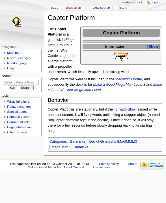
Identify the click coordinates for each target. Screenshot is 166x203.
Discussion (73, 7)
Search (7, 76)
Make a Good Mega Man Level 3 (119, 85)
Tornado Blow (124, 109)
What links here (18, 101)
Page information (19, 127)
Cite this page (17, 132)
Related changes (19, 106)
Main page (14, 52)
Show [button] (153, 46)
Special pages (17, 111)
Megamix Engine (128, 79)
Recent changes (19, 58)
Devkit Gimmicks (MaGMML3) (113, 142)
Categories (58, 142)
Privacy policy (109, 164)
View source (101, 7)
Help (10, 68)
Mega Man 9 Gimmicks (69, 147)
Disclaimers (101, 167)
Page (54, 7)
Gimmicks (77, 142)
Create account (131, 2)
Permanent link (18, 122)
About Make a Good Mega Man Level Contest (82, 165)
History (122, 7)
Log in (155, 2)
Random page (17, 63)
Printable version (19, 116)
